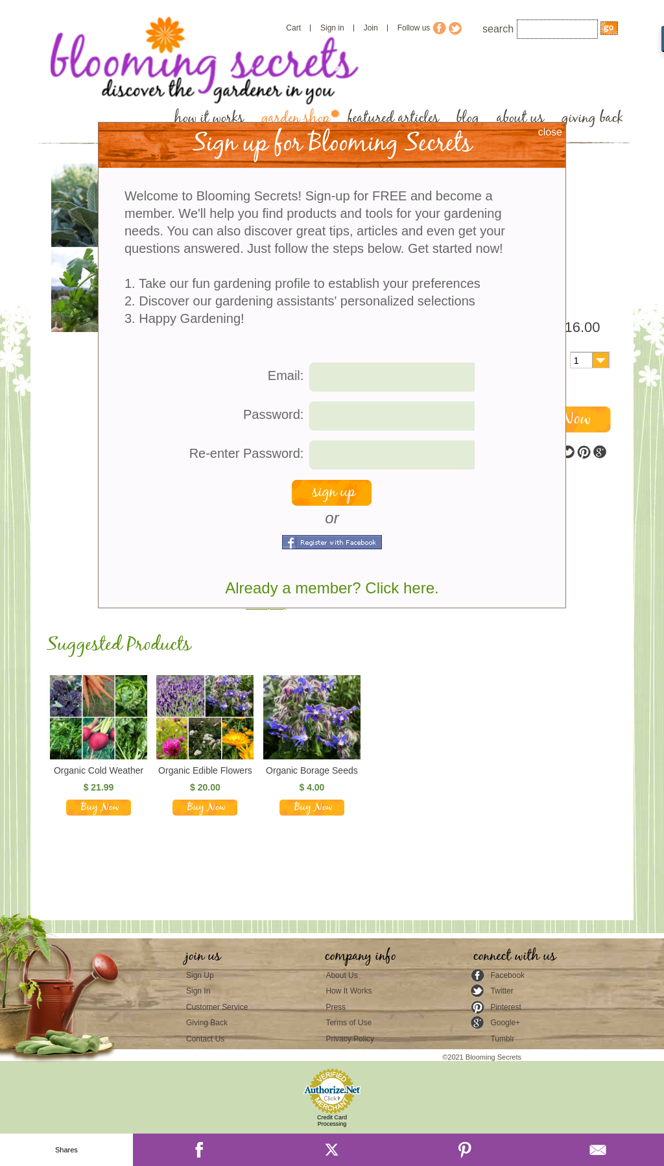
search (498, 28)
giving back (592, 118)
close (550, 131)
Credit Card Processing (332, 1120)
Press (336, 1007)
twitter (568, 452)
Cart (293, 27)
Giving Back (207, 1022)
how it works (209, 118)
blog (467, 118)
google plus (599, 452)
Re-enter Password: (246, 453)
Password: (273, 414)
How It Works (349, 990)
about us (520, 118)
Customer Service (217, 1007)
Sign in (332, 27)
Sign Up (200, 975)
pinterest (583, 452)
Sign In (198, 990)
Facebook (507, 975)
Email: (286, 375)
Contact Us (205, 1038)
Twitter (501, 990)
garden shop (295, 118)
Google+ (505, 1022)
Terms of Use (349, 1022)
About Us (341, 975)
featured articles (393, 118)
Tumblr (502, 1038)
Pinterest (505, 1007)
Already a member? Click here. (331, 588)
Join (371, 27)
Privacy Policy (350, 1038)
